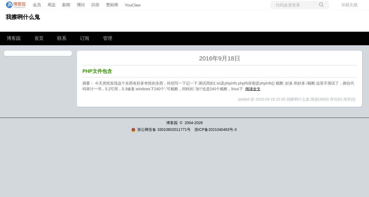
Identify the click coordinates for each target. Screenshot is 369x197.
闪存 (95, 4)
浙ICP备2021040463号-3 (215, 129)
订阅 (84, 38)
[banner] (14, 4)
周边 (51, 4)
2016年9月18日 (219, 58)
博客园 (14, 38)
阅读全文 (253, 89)
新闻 (66, 4)
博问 (81, 4)
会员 (37, 4)
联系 (61, 38)
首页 (39, 38)
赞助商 (112, 4)
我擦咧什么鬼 (23, 17)
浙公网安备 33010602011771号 (161, 129)
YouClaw (133, 5)
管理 (107, 38)
